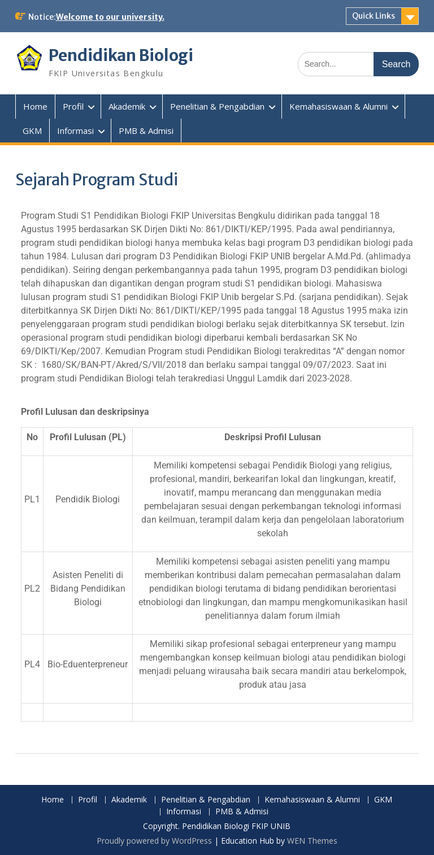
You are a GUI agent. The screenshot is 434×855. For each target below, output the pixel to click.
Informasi (75, 130)
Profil (73, 106)
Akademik (126, 106)
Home (35, 106)
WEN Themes (312, 840)
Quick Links (373, 16)
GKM (32, 130)
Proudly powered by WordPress (154, 840)
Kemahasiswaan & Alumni (338, 106)
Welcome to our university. (110, 17)
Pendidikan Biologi (121, 55)
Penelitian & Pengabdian (217, 106)
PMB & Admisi (146, 130)
